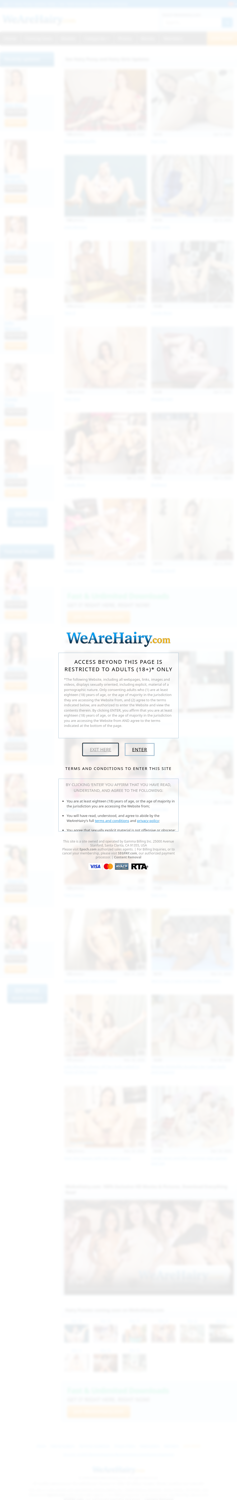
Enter (139, 749)
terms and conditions (112, 820)
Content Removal (127, 857)
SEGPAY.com (127, 853)
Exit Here (100, 749)
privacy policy (148, 820)
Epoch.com (88, 849)
